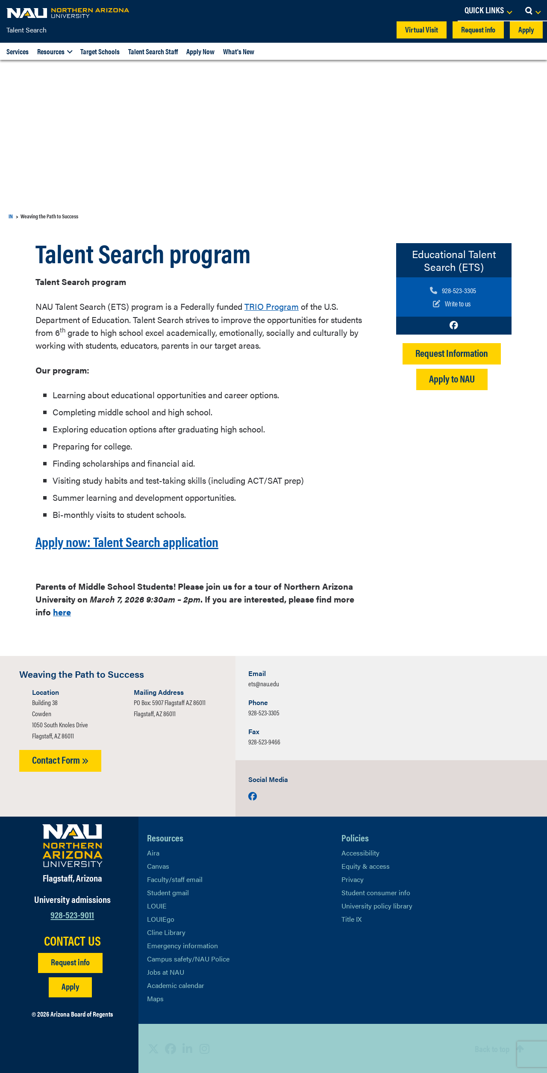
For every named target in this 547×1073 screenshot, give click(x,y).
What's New (238, 51)
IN (11, 216)
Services (17, 51)
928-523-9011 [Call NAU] (72, 913)
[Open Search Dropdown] (532, 10)
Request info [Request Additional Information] (70, 961)
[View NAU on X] (153, 1048)
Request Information (451, 352)
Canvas (158, 866)
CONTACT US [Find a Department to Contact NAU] (72, 940)
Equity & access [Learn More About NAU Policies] (365, 866)
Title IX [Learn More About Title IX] (351, 919)
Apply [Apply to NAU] (70, 985)
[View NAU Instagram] (204, 1048)
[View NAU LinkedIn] (187, 1048)
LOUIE (157, 906)
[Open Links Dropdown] (488, 10)
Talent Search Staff (153, 51)
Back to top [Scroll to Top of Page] (492, 1048)
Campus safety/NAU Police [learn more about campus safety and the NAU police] (188, 959)
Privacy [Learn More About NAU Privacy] (352, 879)
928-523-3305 (263, 712)
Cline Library (166, 932)
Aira (153, 853)
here (62, 612)
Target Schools (100, 51)
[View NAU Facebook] (170, 1048)
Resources (51, 51)
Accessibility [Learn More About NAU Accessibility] (360, 853)
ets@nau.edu (263, 683)
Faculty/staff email (175, 879)
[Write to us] (453, 303)
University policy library (376, 906)
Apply (526, 29)
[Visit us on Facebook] (454, 324)
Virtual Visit (421, 29)
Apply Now (200, 51)
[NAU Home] (68, 13)
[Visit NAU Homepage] (72, 845)
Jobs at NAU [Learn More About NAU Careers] (165, 972)
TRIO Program (271, 306)
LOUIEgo (160, 919)
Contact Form (60, 760)
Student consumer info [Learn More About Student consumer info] (375, 892)
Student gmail (168, 892)
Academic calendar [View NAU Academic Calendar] (175, 985)
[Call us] (453, 290)
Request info (478, 29)
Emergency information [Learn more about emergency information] (182, 945)
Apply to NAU (452, 377)
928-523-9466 (264, 742)
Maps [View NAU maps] (155, 998)
